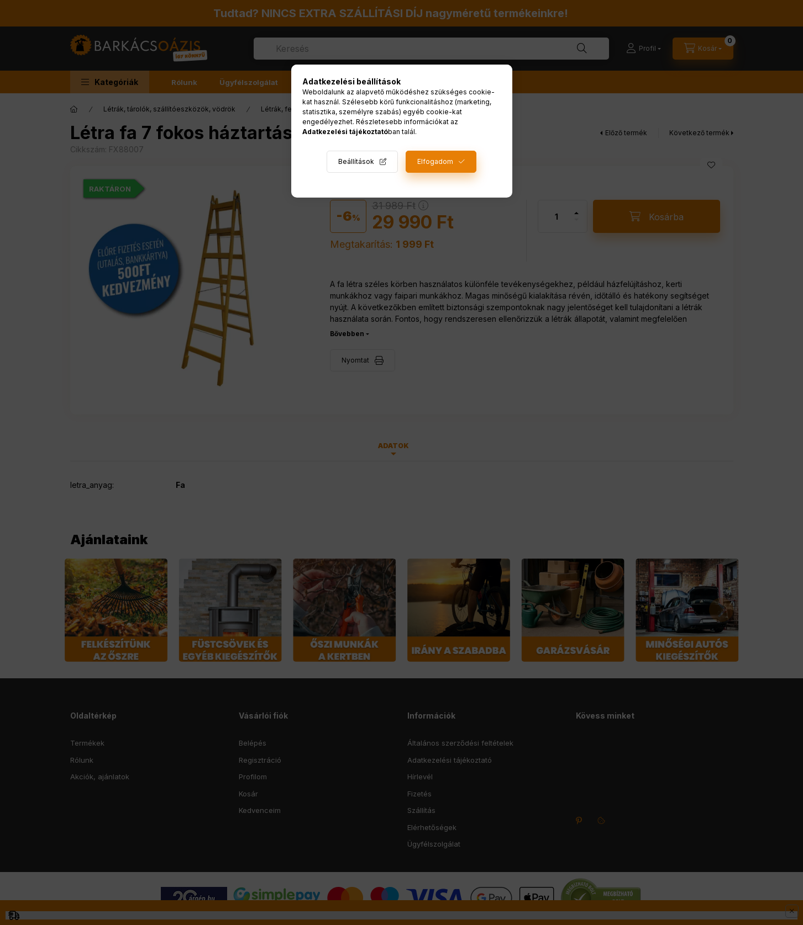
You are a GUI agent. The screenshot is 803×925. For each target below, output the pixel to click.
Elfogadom (435, 161)
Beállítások (356, 161)
